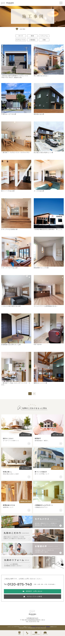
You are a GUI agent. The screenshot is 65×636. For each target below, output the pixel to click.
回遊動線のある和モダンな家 (11, 344)
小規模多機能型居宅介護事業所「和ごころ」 (49, 229)
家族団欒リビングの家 (41, 267)
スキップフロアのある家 (9, 267)
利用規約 (48, 626)
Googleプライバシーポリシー (38, 626)
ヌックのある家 (39, 191)
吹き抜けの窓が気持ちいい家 (43, 152)
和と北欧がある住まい (41, 75)
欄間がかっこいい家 (40, 383)
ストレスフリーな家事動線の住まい (46, 306)
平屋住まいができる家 (8, 114)
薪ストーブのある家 (8, 191)
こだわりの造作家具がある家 (11, 306)
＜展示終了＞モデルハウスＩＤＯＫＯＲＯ (15, 152)
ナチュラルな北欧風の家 (9, 229)
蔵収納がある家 (39, 114)
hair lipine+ (38, 344)
